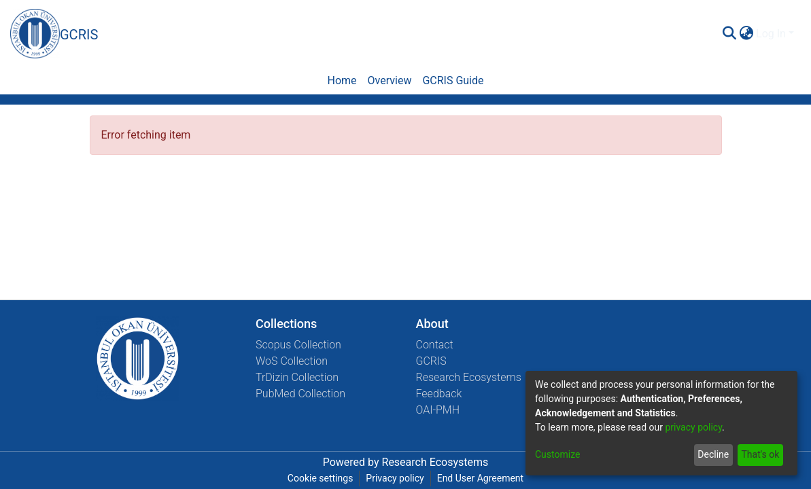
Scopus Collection (298, 344)
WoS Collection (292, 361)
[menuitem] (746, 34)
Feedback (439, 393)
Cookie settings (320, 478)
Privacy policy (395, 478)
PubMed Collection (300, 393)
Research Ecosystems (468, 377)
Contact (434, 344)
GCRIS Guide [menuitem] (452, 80)
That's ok (760, 454)
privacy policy (693, 427)
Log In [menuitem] (771, 33)
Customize (557, 454)
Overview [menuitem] (390, 80)
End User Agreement (480, 478)
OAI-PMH (438, 409)
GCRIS (431, 361)
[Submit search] (729, 34)
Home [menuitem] (341, 80)
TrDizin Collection (297, 377)
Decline (713, 454)
